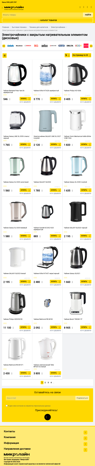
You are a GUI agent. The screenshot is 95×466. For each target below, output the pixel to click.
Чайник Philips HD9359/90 (12, 319)
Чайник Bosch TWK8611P (73, 319)
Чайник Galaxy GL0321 (72, 273)
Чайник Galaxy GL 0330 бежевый (15, 228)
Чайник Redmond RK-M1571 (13, 365)
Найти (88, 15)
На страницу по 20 (82, 55)
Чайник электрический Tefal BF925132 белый (44, 366)
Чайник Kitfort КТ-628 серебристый (46, 91)
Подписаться (82, 398)
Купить (23, 99)
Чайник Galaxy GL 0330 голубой (75, 182)
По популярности (68, 55)
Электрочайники (58, 27)
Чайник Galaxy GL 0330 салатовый (15, 182)
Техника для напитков (38, 27)
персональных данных (42, 405)
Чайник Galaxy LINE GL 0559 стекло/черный (16, 137)
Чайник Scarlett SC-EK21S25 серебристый (44, 228)
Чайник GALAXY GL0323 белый (14, 273)
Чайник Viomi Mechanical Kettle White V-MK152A (77, 137)
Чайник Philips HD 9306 (72, 91)
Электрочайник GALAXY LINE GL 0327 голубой (47, 137)
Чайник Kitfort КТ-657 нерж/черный (46, 273)
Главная (5, 27)
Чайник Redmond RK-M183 (43, 319)
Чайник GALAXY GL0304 (42, 182)
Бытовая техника (19, 27)
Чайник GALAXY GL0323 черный (75, 228)
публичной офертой (53, 463)
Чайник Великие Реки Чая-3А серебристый (13, 91)
